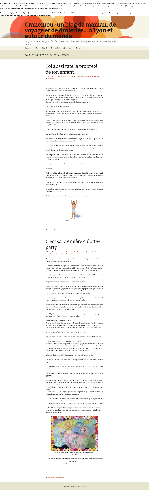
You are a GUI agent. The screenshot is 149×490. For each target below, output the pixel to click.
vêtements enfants (75, 253)
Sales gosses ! (71, 76)
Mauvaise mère (62, 76)
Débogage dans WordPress (96, 6)
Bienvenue (28, 48)
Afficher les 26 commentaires (55, 229)
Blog (36, 48)
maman (81, 76)
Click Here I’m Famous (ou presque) (61, 48)
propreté (86, 76)
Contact (78, 48)
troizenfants (65, 253)
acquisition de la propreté (85, 251)
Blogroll (44, 48)
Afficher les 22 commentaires (55, 477)
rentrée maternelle (51, 78)
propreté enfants (95, 76)
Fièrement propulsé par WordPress (74, 486)
